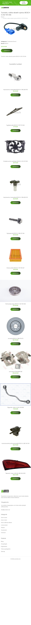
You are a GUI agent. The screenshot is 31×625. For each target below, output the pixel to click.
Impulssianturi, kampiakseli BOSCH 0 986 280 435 (15, 89)
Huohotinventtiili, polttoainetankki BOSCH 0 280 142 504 (15, 443)
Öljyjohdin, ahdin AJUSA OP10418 (15, 407)
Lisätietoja (7, 50)
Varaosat (3, 532)
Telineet (3, 527)
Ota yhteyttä (4, 544)
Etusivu (2, 17)
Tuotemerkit (10, 41)
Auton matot (4, 520)
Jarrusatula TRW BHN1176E (15, 371)
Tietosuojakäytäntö (5, 549)
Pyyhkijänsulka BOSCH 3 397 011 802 (15, 125)
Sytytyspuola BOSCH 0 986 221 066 (15, 233)
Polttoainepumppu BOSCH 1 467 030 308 (15, 304)
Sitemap (3, 551)
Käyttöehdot (4, 546)
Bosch (14, 41)
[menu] (29, 8)
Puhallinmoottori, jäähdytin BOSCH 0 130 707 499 (15, 161)
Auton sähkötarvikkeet (6, 522)
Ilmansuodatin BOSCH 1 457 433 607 (15, 268)
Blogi (2, 541)
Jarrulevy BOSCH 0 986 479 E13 (15, 338)
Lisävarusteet (4, 525)
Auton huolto (4, 517)
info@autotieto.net (5, 509)
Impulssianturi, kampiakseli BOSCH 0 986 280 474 (15, 197)
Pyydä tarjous (24, 3)
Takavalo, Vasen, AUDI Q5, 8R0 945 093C (15, 473)
